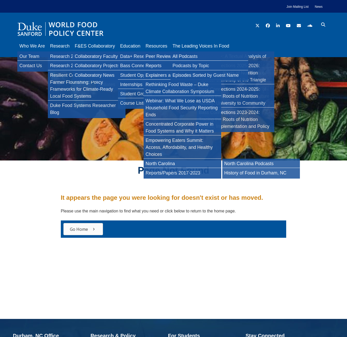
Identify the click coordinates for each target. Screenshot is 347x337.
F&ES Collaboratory (100, 46)
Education (138, 46)
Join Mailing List (297, 7)
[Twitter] (6, 84)
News (318, 7)
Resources (167, 46)
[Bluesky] (6, 104)
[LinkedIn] (6, 94)
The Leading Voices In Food (214, 46)
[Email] (6, 115)
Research (62, 46)
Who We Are (32, 46)
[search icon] (323, 25)
